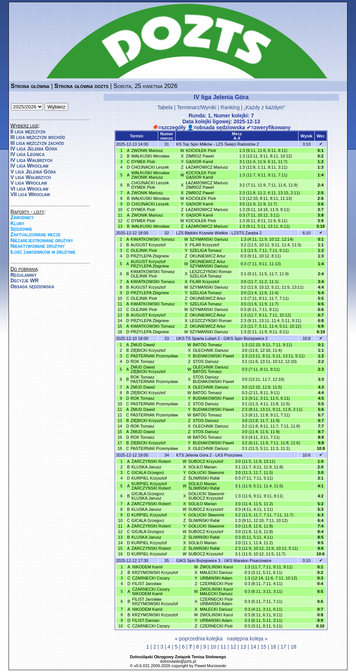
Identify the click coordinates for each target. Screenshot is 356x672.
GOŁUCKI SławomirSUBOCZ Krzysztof (206, 495)
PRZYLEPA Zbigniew (150, 256)
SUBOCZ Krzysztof (205, 461)
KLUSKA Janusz (146, 467)
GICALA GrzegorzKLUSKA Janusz (147, 495)
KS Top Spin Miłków (194, 144)
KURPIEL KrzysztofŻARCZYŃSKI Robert (151, 485)
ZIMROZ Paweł (199, 156)
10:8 (306, 338)
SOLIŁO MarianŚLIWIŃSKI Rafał (203, 485)
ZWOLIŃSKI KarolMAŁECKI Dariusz (216, 591)
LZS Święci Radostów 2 (237, 144)
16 (274, 647)
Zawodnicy (22, 217)
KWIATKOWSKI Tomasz (153, 239)
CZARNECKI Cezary (151, 578)
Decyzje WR (24, 280)
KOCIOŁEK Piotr (201, 150)
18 (294, 647)
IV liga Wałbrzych (31, 160)
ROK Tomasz (142, 361)
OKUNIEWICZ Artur (208, 256)
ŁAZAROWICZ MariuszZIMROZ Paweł (207, 185)
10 (213, 647)
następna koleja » (247, 639)
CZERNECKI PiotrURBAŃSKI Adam (216, 601)
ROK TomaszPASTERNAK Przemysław (154, 379)
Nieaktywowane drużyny (37, 246)
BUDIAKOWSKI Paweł (213, 356)
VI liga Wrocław (29, 189)
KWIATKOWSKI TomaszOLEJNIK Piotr (153, 273)
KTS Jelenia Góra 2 (194, 455)
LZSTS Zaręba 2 (247, 233)
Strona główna (30, 86)
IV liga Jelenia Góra (33, 149)
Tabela (165, 107)
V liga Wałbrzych (30, 177)
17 (284, 647)
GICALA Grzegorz (147, 472)
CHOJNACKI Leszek (150, 167)
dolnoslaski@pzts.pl (178, 661)
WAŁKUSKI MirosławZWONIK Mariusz (150, 175)
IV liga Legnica (27, 154)
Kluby (17, 223)
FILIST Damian (146, 620)
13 (243, 647)
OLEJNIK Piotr (144, 250)
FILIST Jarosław (146, 583)
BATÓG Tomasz (207, 345)
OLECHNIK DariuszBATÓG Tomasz (211, 369)
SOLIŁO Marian (202, 467)
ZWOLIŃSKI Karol (216, 567)
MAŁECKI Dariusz (216, 572)
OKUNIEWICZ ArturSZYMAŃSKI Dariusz (209, 263)
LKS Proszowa (228, 455)
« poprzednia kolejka (198, 639)
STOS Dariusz (206, 361)
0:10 (306, 560)
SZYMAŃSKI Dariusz (209, 239)
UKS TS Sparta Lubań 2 (198, 338)
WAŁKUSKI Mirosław (150, 156)
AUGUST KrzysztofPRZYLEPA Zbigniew (150, 263)
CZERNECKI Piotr (216, 583)
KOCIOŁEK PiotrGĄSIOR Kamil (201, 175)
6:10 (306, 233)
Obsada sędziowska (32, 286)
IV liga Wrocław (29, 166)
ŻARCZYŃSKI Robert (151, 461)
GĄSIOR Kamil (199, 161)
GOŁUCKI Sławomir (206, 472)
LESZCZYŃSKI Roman (211, 320)
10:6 (306, 455)
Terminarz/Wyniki (196, 107)
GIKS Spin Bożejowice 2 (245, 338)
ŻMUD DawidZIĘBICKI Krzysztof (147, 369)
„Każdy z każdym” (264, 107)
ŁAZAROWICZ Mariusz (207, 167)
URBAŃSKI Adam (216, 578)
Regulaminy (23, 275)
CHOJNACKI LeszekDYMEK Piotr (150, 185)
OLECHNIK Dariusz (211, 350)
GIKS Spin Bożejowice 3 (198, 560)
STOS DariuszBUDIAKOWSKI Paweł (213, 379)
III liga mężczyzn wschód (37, 137)
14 (254, 647)
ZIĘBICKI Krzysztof (147, 350)
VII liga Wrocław (30, 194)
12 (233, 647)
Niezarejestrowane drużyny (41, 240)
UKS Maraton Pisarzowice (247, 560)
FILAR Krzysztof (204, 245)
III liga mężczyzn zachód (37, 143)
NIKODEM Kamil (147, 567)
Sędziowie (21, 229)
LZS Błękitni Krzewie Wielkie (202, 233)
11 (223, 647)
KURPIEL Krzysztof (149, 478)
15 (264, 647)
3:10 (306, 144)
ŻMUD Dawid (142, 345)
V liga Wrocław (28, 183)
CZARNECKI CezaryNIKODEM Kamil (151, 591)
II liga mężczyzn (27, 131)
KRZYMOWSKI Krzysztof (155, 572)
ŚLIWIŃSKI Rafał (203, 478)
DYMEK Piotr (143, 161)
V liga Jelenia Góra (33, 172)
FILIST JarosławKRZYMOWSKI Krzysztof (155, 601)
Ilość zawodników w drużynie (43, 252)
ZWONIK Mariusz (147, 150)
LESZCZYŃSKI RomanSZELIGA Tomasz (211, 273)
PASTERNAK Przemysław (154, 356)
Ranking (230, 107)
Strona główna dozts (81, 86)
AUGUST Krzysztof (148, 245)
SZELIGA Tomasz (206, 250)
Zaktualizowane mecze (35, 234)
